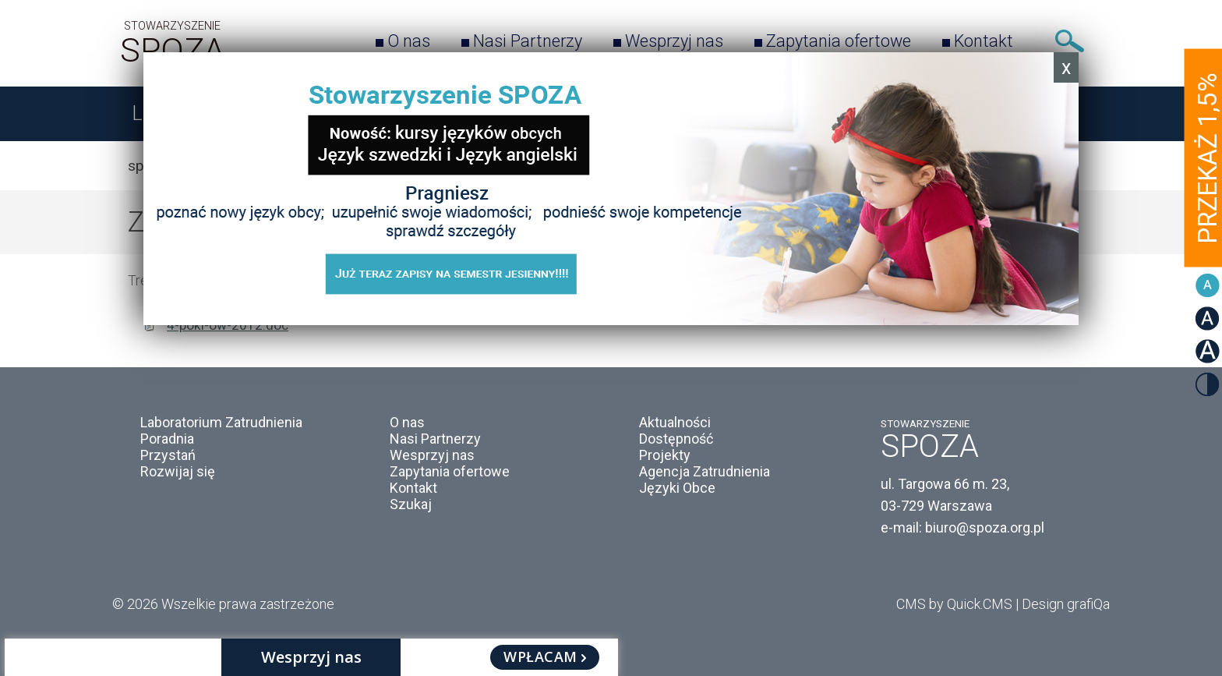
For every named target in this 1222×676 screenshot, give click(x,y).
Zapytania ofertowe (838, 41)
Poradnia (167, 438)
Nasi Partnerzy (527, 41)
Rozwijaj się (177, 471)
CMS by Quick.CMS (954, 604)
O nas (408, 41)
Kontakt (983, 41)
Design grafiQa (1066, 604)
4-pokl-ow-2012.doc (227, 325)
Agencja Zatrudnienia (704, 471)
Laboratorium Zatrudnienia (221, 422)
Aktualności (675, 422)
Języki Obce (677, 488)
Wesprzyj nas (674, 41)
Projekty (664, 455)
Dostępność (676, 438)
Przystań (168, 455)
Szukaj (1069, 41)
